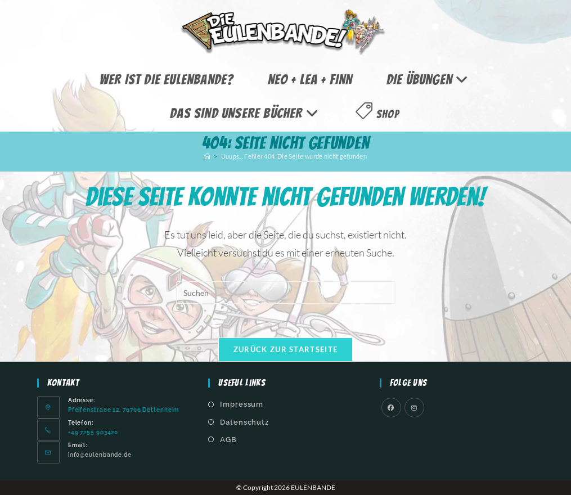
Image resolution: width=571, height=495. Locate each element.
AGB (228, 439)
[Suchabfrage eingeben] (285, 292)
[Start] (207, 156)
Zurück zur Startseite (285, 349)
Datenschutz (244, 422)
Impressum (241, 404)
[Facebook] (391, 407)
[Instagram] (414, 407)
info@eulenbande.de (100, 454)
